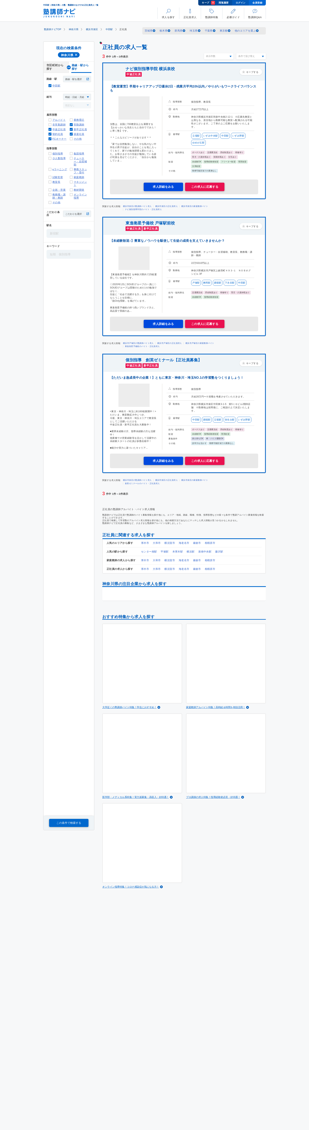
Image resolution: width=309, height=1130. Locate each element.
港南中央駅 (204, 551)
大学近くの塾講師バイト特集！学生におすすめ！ (129, 707)
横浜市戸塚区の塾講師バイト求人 (138, 343)
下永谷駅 (230, 282)
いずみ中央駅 (210, 135)
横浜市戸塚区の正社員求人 (169, 343)
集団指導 (71, 153)
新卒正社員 (71, 129)
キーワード (53, 246)
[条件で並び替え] (251, 56)
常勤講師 (71, 124)
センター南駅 (149, 551)
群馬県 (178, 30)
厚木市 (145, 542)
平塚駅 (164, 551)
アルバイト (49, 119)
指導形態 (52, 148)
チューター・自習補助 (71, 158)
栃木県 (164, 30)
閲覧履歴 (224, 2)
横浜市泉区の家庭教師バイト (194, 206)
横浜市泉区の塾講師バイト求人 (137, 206)
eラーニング (49, 169)
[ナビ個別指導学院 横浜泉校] (134, 108)
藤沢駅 (219, 551)
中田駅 (109, 29)
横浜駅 (191, 551)
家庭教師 (71, 177)
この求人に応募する (205, 186)
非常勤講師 (49, 124)
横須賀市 (169, 542)
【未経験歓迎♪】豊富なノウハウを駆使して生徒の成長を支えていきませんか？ (167, 240)
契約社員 (49, 134)
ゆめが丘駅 (198, 142)
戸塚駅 (196, 282)
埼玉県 (193, 30)
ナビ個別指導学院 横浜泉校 (150, 69)
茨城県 (149, 30)
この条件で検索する (68, 822)
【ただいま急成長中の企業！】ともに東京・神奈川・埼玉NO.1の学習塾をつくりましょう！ (177, 377)
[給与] (77, 97)
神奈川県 (74, 29)
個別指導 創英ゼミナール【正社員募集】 (164, 360)
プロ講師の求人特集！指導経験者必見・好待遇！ (213, 797)
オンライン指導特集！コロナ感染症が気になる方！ (130, 886)
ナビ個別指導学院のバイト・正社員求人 (143, 209)
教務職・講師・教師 (49, 194)
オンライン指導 (71, 194)
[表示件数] (219, 56)
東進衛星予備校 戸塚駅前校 (150, 223)
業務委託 (71, 119)
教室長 (49, 181)
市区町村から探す (55, 67)
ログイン (241, 2)
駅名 (49, 225)
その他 (71, 138)
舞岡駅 (206, 282)
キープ (208, 3)
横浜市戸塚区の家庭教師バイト (199, 343)
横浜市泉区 (92, 29)
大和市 (157, 542)
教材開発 (71, 189)
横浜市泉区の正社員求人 (166, 206)
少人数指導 (49, 158)
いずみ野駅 (238, 135)
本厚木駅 (177, 551)
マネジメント (71, 181)
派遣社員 (71, 134)
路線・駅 (52, 78)
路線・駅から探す (80, 67)
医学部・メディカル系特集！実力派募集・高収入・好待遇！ (135, 797)
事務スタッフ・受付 (71, 169)
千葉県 (209, 30)
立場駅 (196, 135)
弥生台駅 (230, 419)
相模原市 (210, 542)
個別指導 (49, 153)
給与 (49, 96)
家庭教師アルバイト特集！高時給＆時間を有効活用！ (215, 707)
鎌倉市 (197, 542)
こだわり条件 (53, 214)
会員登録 (257, 2)
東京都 (224, 30)
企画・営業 (49, 189)
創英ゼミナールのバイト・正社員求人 (142, 483)
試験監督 (49, 177)
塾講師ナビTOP (52, 29)
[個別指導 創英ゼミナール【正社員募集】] (134, 395)
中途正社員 (49, 129)
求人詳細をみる (163, 186)
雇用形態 (52, 114)
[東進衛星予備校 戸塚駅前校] (134, 258)
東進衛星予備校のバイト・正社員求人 (142, 346)
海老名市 (184, 542)
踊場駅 (217, 282)
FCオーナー (49, 138)
